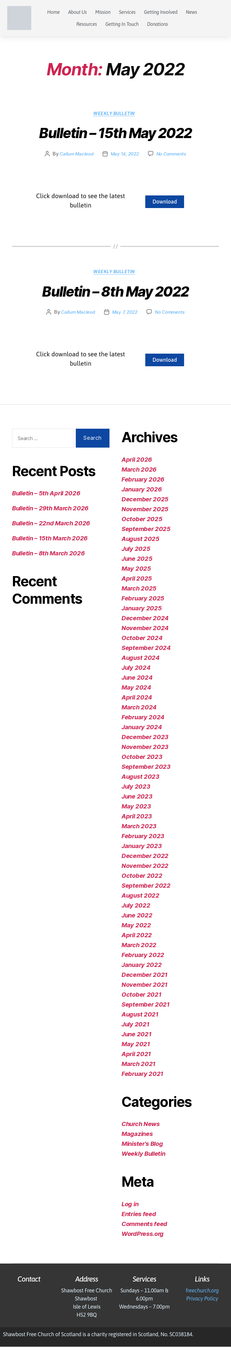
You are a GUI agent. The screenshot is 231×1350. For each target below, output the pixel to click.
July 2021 (135, 1027)
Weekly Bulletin (115, 115)
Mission (102, 12)
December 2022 (145, 859)
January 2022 (142, 968)
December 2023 (145, 740)
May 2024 (136, 690)
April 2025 (137, 581)
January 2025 (142, 611)
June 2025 (137, 562)
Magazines (137, 1137)
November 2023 (145, 750)
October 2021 (141, 997)
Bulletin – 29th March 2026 (50, 511)
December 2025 (145, 502)
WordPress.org (143, 1237)
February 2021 (142, 1077)
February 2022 (143, 958)
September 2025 (146, 532)
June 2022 (137, 918)
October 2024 (142, 641)
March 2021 (139, 1067)
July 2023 (136, 789)
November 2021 (145, 988)
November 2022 (145, 869)
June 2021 (136, 1037)
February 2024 (143, 720)
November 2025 (145, 512)
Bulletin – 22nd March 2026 (51, 526)
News (191, 12)
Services (127, 12)
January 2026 (142, 492)
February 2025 (143, 601)
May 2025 (136, 571)
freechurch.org (202, 1294)
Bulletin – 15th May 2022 (115, 135)
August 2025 (140, 542)
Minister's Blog (142, 1147)
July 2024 (136, 671)
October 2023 (142, 760)
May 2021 (136, 1047)
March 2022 (139, 948)
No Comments (173, 156)
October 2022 (142, 879)
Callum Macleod (74, 156)
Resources (86, 24)
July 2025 (136, 552)
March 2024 (139, 710)
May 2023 (136, 809)
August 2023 (140, 780)
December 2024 (145, 621)
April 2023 (137, 819)
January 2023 (142, 849)
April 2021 (136, 1057)
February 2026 (143, 482)
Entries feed (139, 1217)
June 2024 (137, 680)
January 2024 (142, 730)
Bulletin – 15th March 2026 (50, 541)
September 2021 (146, 1007)
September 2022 (146, 888)
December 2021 (145, 978)
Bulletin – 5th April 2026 (46, 496)
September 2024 (146, 651)
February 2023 (143, 839)
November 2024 (145, 631)
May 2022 (136, 928)
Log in (130, 1207)
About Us (77, 12)
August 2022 (140, 898)
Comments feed (144, 1227)
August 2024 (141, 661)
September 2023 (146, 770)
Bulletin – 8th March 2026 (48, 556)
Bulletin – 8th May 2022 (115, 295)
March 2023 (139, 829)
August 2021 (140, 1017)
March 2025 (139, 591)
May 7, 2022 (124, 316)
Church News (141, 1127)
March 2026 (139, 472)
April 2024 (137, 700)
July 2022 (136, 908)
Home (53, 12)
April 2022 (137, 938)
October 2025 (142, 522)
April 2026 (137, 463)
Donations (157, 24)
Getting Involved (160, 12)
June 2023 (137, 799)
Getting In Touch (122, 24)
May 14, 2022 (124, 156)
